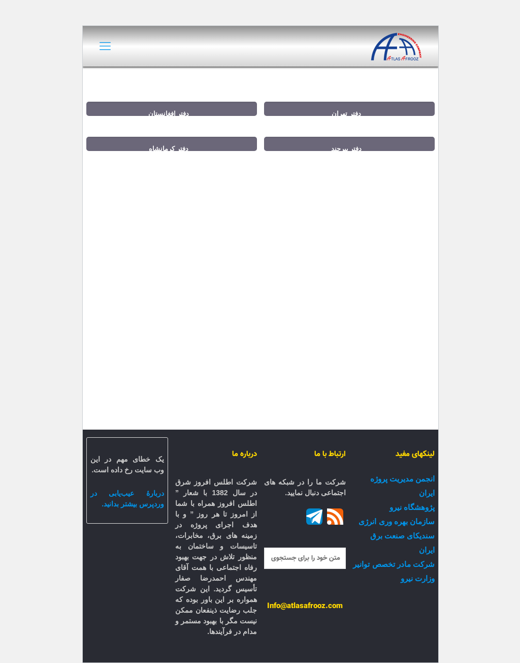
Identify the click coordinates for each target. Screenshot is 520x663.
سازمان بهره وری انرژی (396, 521)
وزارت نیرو (417, 578)
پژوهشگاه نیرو (411, 507)
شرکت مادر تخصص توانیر (393, 564)
